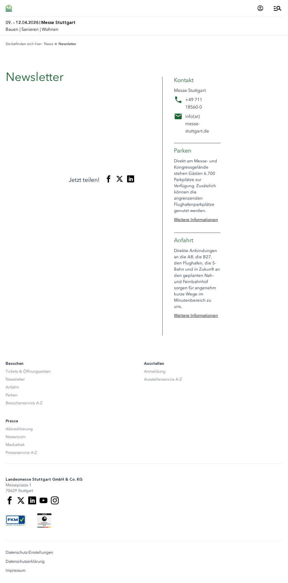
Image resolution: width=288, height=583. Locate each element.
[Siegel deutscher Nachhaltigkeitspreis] (44, 520)
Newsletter (15, 379)
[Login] (260, 8)
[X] (21, 500)
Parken (12, 395)
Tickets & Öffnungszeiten (28, 371)
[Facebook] (10, 500)
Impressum (15, 570)
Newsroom (15, 436)
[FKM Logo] (15, 520)
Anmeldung (154, 371)
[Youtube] (43, 500)
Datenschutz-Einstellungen (29, 552)
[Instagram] (55, 500)
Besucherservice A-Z (24, 403)
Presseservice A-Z (21, 452)
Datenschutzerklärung (25, 561)
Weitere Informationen (196, 219)
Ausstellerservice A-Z (163, 379)
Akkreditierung (19, 429)
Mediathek (15, 444)
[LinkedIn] (32, 500)
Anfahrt (12, 387)
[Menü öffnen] (277, 8)
